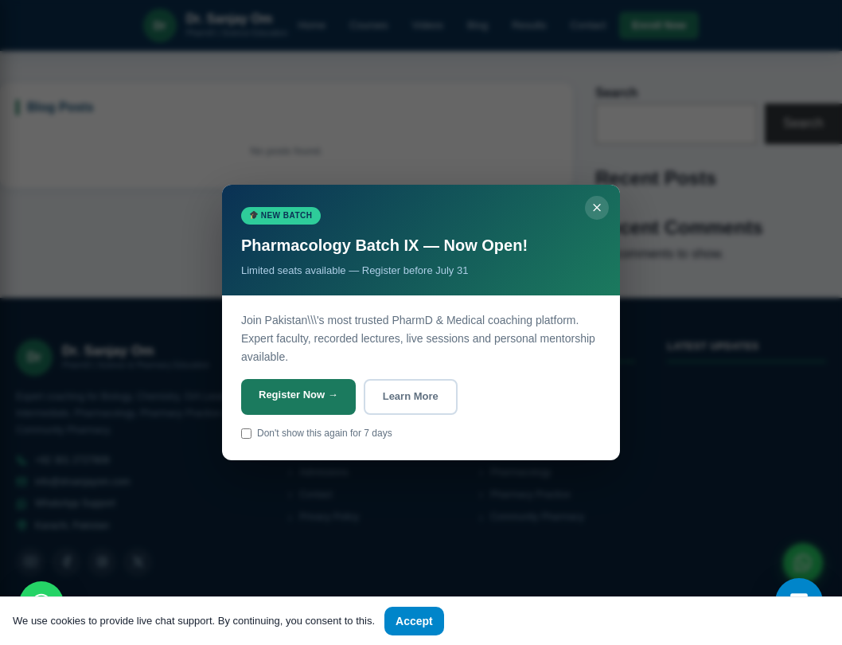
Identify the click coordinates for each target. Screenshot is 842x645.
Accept (414, 621)
